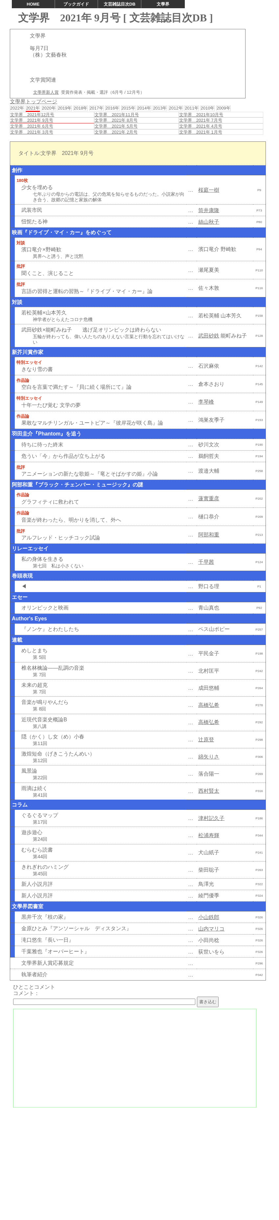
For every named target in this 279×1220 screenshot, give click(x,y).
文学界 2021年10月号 (201, 114)
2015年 (128, 108)
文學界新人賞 (46, 92)
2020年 (49, 108)
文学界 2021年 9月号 (31, 120)
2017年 (96, 108)
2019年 (65, 108)
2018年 (81, 108)
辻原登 (206, 739)
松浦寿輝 (208, 835)
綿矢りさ (208, 756)
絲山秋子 (208, 222)
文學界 (163, 4)
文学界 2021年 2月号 (116, 132)
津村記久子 (211, 818)
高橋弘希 (208, 705)
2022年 (17, 108)
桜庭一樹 (208, 190)
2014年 (144, 108)
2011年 (192, 108)
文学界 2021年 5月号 (116, 126)
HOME (33, 4)
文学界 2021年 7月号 (200, 120)
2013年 (160, 108)
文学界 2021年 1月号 (200, 132)
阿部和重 (208, 534)
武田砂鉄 (208, 335)
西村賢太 (208, 791)
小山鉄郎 (208, 917)
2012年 (176, 108)
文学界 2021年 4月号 (200, 126)
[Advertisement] (139, 1157)
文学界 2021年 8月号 (116, 120)
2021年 (33, 108)
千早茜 (206, 562)
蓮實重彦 (208, 498)
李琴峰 (206, 402)
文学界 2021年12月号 (32, 114)
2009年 (223, 108)
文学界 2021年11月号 (117, 114)
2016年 (112, 108)
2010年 (208, 108)
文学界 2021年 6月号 (31, 126)
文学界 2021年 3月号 (31, 132)
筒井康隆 (208, 210)
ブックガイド (76, 4)
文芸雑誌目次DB (120, 4)
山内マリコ (211, 929)
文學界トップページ (33, 101)
